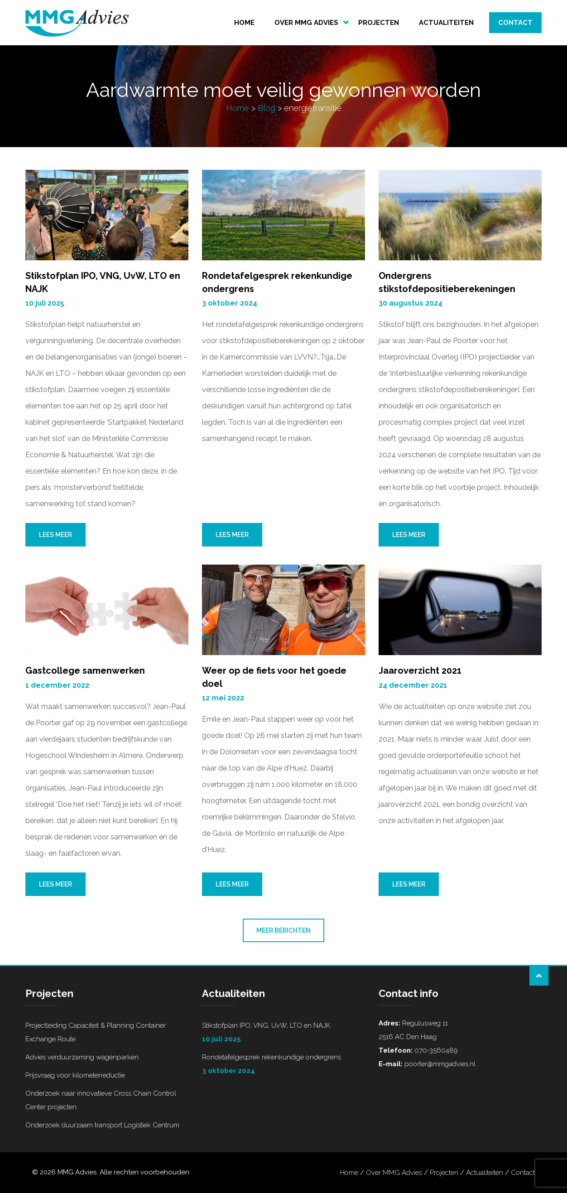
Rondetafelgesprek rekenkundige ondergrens (283, 1065)
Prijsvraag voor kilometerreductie (75, 1075)
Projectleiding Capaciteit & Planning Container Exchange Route (95, 1032)
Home (244, 23)
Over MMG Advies (306, 23)
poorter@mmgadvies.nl (439, 1064)
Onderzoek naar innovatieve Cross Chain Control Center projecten (100, 1100)
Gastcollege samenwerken (85, 670)
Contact (515, 23)
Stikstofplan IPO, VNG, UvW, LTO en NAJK (283, 1033)
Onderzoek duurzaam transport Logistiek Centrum (102, 1125)
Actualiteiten (446, 23)
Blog (266, 108)
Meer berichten (283, 930)
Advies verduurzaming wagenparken (82, 1057)
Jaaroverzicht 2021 (420, 670)
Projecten (378, 23)
